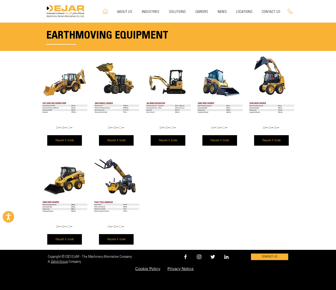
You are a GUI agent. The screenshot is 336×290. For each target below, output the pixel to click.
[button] (178, 12)
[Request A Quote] (64, 140)
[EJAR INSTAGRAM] (199, 257)
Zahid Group (59, 262)
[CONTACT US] (269, 257)
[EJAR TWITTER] (213, 257)
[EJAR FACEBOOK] (185, 257)
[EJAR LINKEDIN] (226, 257)
